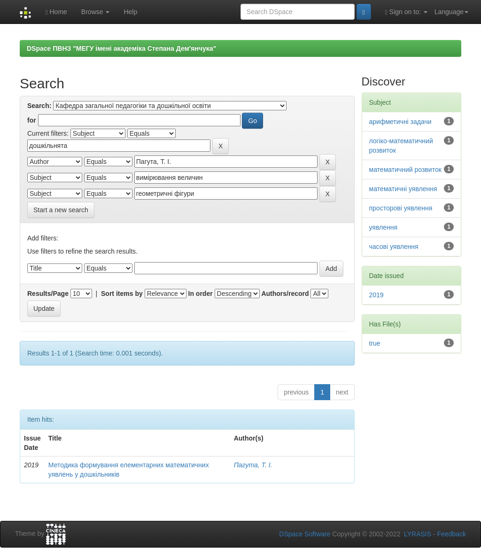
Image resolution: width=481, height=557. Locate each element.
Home (56, 12)
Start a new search (60, 210)
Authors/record (285, 293)
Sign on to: (406, 12)
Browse (95, 11)
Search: (39, 105)
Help (130, 11)
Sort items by (122, 293)
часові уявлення (394, 246)
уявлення (383, 227)
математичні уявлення (403, 189)
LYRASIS (417, 534)
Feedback (451, 534)
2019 (376, 295)
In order (200, 293)
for (31, 120)
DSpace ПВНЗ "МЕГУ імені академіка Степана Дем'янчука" (121, 48)
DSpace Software (304, 534)
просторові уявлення (401, 208)
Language (451, 11)
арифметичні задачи (400, 121)
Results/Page (48, 293)
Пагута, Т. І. (253, 465)
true (374, 343)
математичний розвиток (405, 169)
